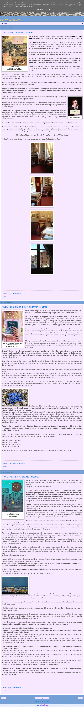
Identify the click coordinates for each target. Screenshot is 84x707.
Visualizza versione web (41, 701)
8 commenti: (17, 688)
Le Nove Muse (10, 20)
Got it (48, 10)
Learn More (39, 10)
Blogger (45, 705)
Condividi (5, 296)
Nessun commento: (19, 463)
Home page (42, 698)
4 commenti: (17, 293)
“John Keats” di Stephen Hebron (17, 32)
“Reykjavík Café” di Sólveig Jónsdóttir (20, 476)
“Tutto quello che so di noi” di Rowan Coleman (24, 306)
